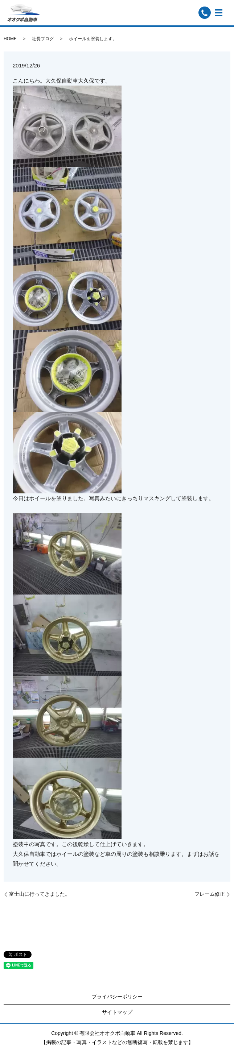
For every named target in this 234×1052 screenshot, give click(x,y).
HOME (10, 38)
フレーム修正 (209, 894)
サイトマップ (117, 1012)
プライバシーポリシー (117, 996)
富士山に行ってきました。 (39, 894)
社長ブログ (43, 38)
